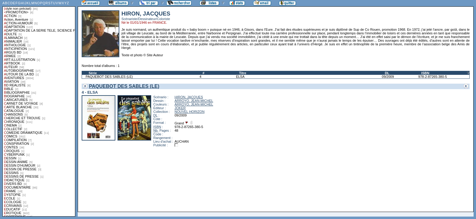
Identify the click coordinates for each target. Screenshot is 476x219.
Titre (242, 73)
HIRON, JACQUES (189, 97)
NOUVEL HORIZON (190, 111)
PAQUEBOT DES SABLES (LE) (109, 76)
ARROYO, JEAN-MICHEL (194, 101)
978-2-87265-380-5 (432, 76)
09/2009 (388, 76)
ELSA (240, 76)
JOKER (180, 108)
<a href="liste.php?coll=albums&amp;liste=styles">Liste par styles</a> (38, 108)
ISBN (425, 73)
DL (387, 73)
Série (93, 73)
